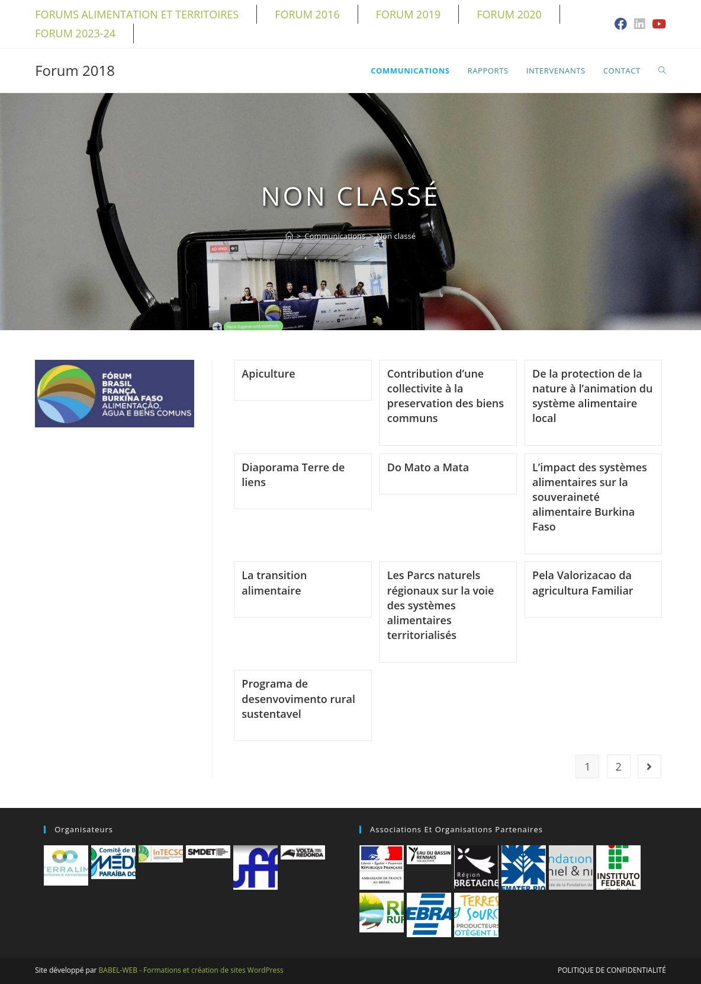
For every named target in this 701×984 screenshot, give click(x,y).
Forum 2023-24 (75, 33)
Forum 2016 (307, 14)
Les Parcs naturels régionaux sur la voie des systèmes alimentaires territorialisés (440, 605)
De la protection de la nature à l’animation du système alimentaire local (592, 396)
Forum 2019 (408, 14)
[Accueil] (289, 236)
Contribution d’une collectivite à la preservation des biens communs (445, 396)
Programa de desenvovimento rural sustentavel (298, 698)
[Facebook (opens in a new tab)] (621, 24)
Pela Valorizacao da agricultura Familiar (583, 582)
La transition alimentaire (274, 582)
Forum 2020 (509, 14)
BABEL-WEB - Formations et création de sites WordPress (191, 970)
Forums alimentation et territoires (137, 14)
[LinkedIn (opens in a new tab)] (639, 24)
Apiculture (268, 373)
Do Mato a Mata (428, 467)
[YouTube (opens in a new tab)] (657, 24)
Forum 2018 (75, 70)
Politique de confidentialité (612, 970)
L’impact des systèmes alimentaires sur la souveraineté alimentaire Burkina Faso (589, 497)
